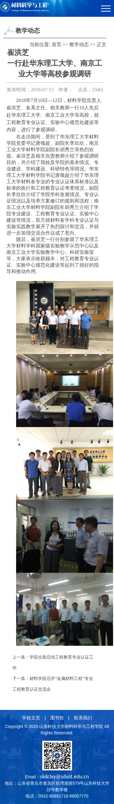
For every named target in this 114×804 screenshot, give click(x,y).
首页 (56, 44)
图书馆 (57, 717)
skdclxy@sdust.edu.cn (64, 776)
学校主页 (31, 717)
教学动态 (79, 44)
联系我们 (83, 717)
